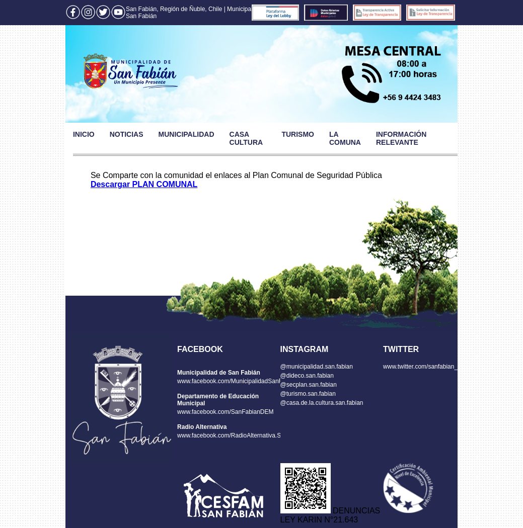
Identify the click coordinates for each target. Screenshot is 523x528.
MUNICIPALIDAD (186, 134)
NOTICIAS (126, 134)
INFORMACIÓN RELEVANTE (401, 138)
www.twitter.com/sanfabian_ (420, 366)
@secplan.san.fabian (308, 384)
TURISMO (297, 134)
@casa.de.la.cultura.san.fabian (321, 402)
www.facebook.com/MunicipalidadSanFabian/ (237, 381)
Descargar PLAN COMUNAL (144, 184)
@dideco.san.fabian (307, 375)
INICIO (84, 134)
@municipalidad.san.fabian (316, 366)
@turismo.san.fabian (308, 393)
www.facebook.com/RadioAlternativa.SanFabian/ (242, 435)
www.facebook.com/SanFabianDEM (225, 411)
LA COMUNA (345, 138)
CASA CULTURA (246, 138)
